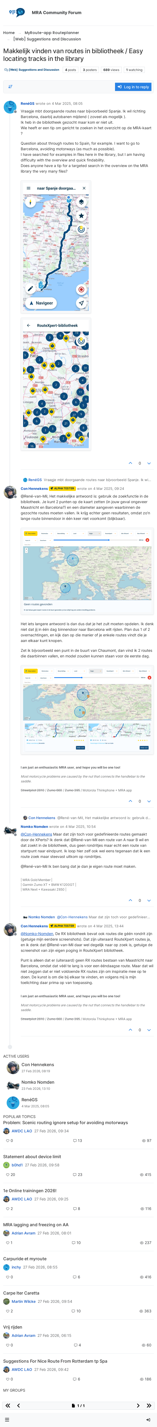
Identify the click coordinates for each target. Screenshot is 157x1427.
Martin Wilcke (24, 1301)
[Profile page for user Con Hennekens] (10, 492)
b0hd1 (17, 1165)
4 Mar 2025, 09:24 (108, 488)
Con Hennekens (34, 488)
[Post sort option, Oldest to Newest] (10, 87)
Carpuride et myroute (24, 1258)
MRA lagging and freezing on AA (36, 1224)
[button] (7, 1420)
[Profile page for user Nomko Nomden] (10, 830)
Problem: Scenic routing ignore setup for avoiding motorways (65, 1122)
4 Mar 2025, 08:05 (67, 103)
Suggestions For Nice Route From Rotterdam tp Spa (55, 1361)
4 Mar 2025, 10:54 (80, 826)
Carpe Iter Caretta (21, 1293)
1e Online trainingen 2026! (30, 1190)
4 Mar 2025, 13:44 (108, 926)
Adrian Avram (23, 1233)
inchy (16, 1267)
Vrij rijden (12, 1327)
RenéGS (28, 103)
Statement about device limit (32, 1156)
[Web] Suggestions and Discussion (32, 70)
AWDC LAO (22, 1131)
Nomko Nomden (34, 826)
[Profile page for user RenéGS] (10, 107)
